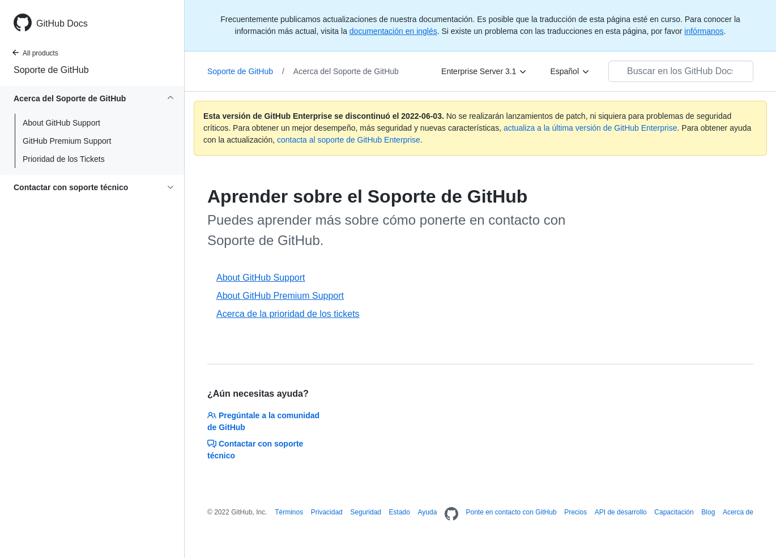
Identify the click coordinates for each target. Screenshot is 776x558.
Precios (575, 512)
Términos (289, 512)
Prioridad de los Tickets (64, 159)
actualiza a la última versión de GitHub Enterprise (590, 127)
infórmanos (703, 31)
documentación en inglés (393, 31)
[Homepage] (451, 514)
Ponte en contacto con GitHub (511, 512)
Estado (399, 512)
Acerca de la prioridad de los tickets (288, 314)
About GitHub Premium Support (280, 296)
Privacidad (327, 512)
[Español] (570, 71)
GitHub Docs (62, 23)
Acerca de (738, 512)
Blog (708, 512)
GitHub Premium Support (67, 140)
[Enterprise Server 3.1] (484, 71)
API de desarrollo (621, 512)
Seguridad (365, 512)
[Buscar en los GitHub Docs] (680, 71)
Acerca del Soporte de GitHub (346, 71)
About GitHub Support (61, 122)
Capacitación (673, 512)
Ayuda (427, 512)
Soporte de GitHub (51, 70)
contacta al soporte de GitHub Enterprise (348, 139)
